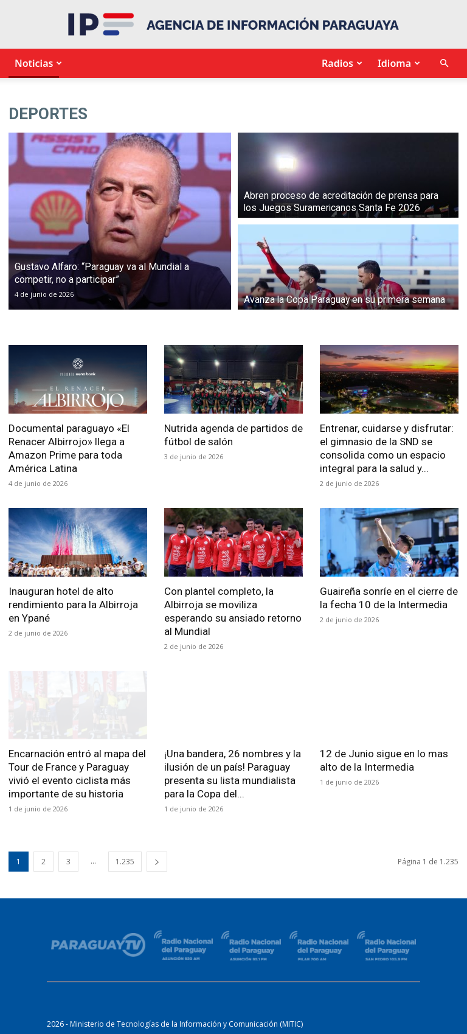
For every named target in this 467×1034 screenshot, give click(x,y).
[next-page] (157, 862)
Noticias (37, 63)
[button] (443, 63)
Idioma (397, 63)
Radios (340, 63)
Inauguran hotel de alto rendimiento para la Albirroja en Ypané (73, 604)
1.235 (125, 861)
